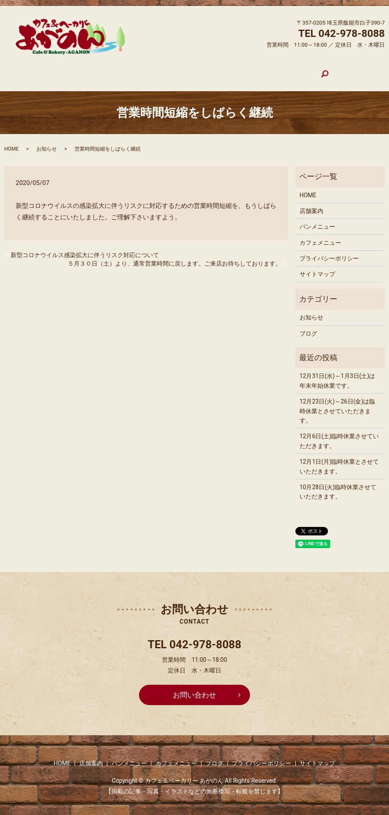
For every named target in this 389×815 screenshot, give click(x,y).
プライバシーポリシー (329, 251)
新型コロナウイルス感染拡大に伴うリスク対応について (85, 247)
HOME (92, 70)
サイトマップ (317, 267)
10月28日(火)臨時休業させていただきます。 (338, 484)
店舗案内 (126, 70)
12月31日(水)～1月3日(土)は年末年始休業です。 (337, 374)
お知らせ (46, 142)
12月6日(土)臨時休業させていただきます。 (339, 434)
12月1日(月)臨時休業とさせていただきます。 (339, 459)
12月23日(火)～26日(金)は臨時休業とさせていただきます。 (337, 404)
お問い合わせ (194, 688)
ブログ (271, 70)
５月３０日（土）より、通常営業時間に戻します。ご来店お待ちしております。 (174, 256)
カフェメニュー (226, 70)
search (299, 70)
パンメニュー (172, 70)
